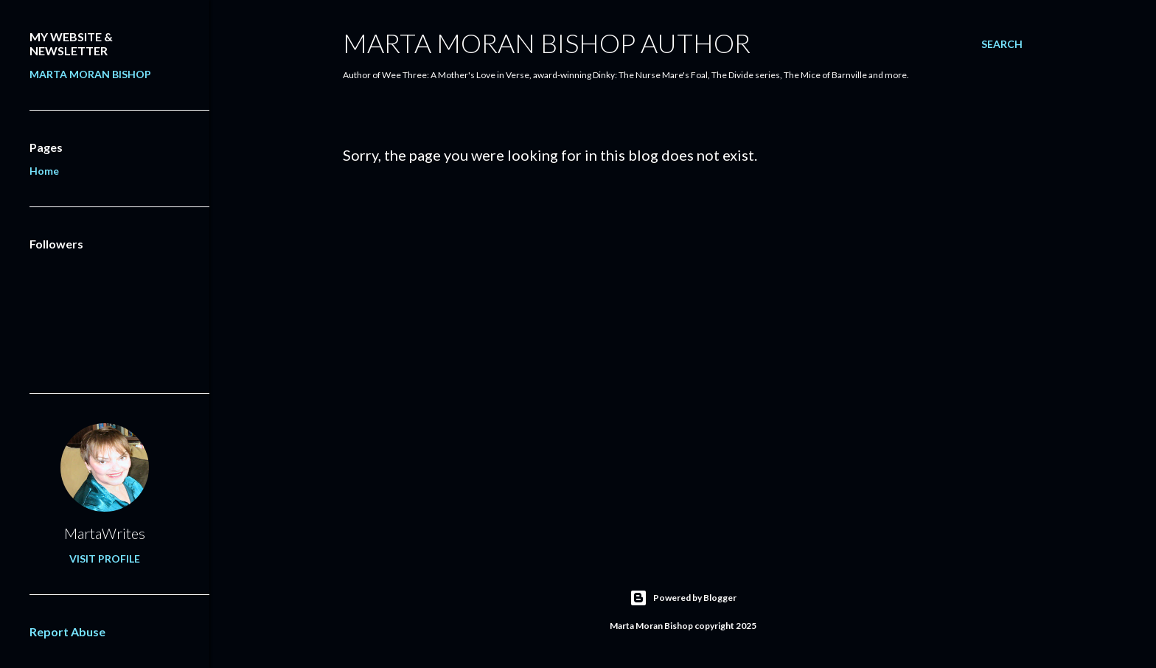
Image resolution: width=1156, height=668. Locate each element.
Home (44, 170)
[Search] (1002, 44)
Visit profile (104, 558)
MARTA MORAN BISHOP (90, 74)
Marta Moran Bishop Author (547, 43)
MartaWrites (104, 533)
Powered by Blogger (683, 598)
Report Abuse (67, 631)
